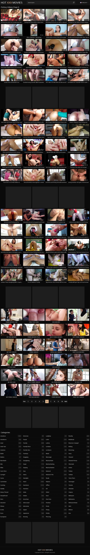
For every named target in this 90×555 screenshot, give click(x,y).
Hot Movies (11, 2)
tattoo (79, 474)
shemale (79, 464)
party (56, 506)
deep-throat (10, 492)
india (33, 492)
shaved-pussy (79, 460)
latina (56, 443)
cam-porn (10, 471)
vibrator (79, 488)
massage (56, 457)
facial (33, 439)
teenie (79, 485)
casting (10, 485)
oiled (56, 492)
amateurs (10, 439)
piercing (56, 516)
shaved (79, 457)
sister (79, 467)
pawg (56, 509)
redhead (79, 439)
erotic (10, 509)
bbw (10, 467)
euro (10, 513)
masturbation (56, 467)
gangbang (33, 460)
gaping (33, 467)
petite (56, 513)
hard (33, 481)
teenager (79, 481)
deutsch (10, 502)
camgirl (10, 474)
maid (56, 453)
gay (33, 471)
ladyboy (56, 436)
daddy (10, 488)
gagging (33, 457)
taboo (79, 471)
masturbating (56, 464)
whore (79, 509)
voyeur (79, 492)
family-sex (33, 450)
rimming (79, 450)
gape (33, 464)
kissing (33, 516)
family (33, 443)
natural (56, 471)
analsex (10, 450)
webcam (79, 495)
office (56, 485)
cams (10, 478)
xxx (79, 513)
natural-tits (56, 474)
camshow (10, 481)
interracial (33, 502)
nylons (56, 481)
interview (33, 506)
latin (56, 439)
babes (10, 457)
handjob (33, 478)
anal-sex (10, 446)
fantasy (33, 453)
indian (33, 495)
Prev (24, 401)
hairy (33, 474)
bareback (10, 460)
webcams (79, 499)
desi (10, 499)
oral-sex (56, 499)
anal (10, 443)
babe (10, 453)
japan (33, 509)
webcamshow (79, 502)
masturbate (56, 460)
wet (79, 506)
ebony (10, 506)
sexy (79, 453)
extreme (33, 436)
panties (56, 502)
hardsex (33, 488)
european (10, 516)
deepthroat (10, 495)
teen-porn (79, 478)
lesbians (56, 450)
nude (56, 478)
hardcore (33, 485)
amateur (10, 436)
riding (79, 446)
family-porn (33, 446)
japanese (33, 513)
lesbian (56, 446)
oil (56, 488)
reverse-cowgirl (79, 443)
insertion (33, 499)
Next (66, 401)
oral (56, 495)
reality (79, 436)
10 (62, 401)
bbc (10, 464)
